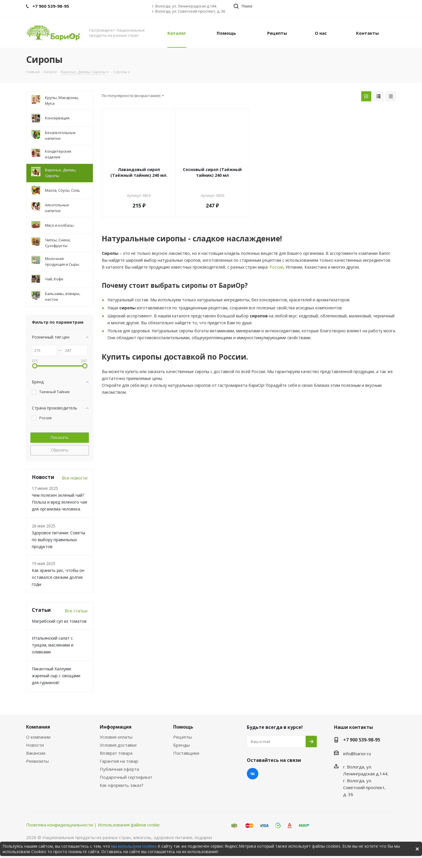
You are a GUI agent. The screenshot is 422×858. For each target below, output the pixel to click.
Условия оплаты (116, 737)
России (276, 267)
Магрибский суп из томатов (59, 621)
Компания (38, 727)
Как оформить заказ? (121, 785)
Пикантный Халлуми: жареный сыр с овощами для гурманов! (56, 675)
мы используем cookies (134, 846)
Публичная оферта (119, 769)
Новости (35, 745)
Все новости (74, 478)
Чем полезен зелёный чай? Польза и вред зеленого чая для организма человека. (59, 502)
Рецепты (182, 737)
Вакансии (35, 753)
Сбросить (60, 450)
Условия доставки (118, 745)
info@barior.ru (357, 753)
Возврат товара (116, 753)
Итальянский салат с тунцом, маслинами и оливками (52, 645)
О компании (38, 737)
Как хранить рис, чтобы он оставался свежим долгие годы (58, 577)
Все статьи (76, 611)
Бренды (181, 745)
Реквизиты (37, 761)
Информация (116, 727)
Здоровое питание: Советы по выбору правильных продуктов (58, 539)
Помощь (183, 727)
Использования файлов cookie (129, 825)
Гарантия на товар (119, 761)
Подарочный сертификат (126, 777)
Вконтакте (252, 773)
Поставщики (186, 753)
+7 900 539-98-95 (361, 740)
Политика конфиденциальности (59, 825)
